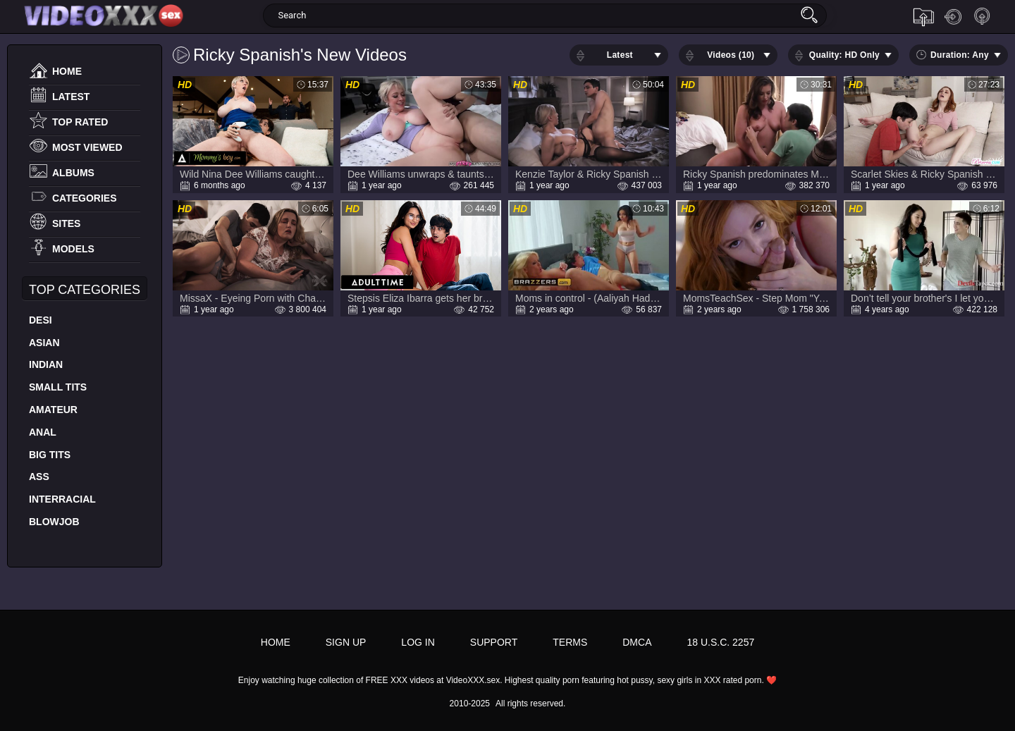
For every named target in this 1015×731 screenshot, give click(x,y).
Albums (73, 172)
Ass (39, 476)
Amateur (53, 409)
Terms (570, 642)
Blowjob (54, 521)
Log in (953, 17)
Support (493, 642)
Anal (42, 432)
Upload (923, 17)
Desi (40, 320)
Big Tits (49, 454)
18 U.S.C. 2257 (720, 642)
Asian (44, 342)
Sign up (982, 17)
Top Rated (80, 122)
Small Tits (58, 387)
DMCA (636, 642)
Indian (46, 364)
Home (67, 71)
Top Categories (84, 290)
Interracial (62, 499)
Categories (84, 198)
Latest (71, 96)
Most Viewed (87, 147)
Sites (66, 223)
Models (73, 248)
